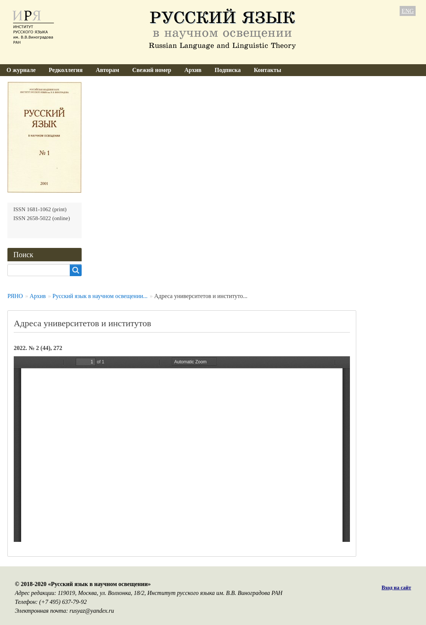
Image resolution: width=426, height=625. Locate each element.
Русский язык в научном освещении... (99, 296)
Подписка (227, 70)
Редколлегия (66, 70)
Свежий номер (151, 70)
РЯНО (15, 296)
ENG (408, 11)
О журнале (21, 70)
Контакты (267, 70)
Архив (192, 70)
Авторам (107, 70)
